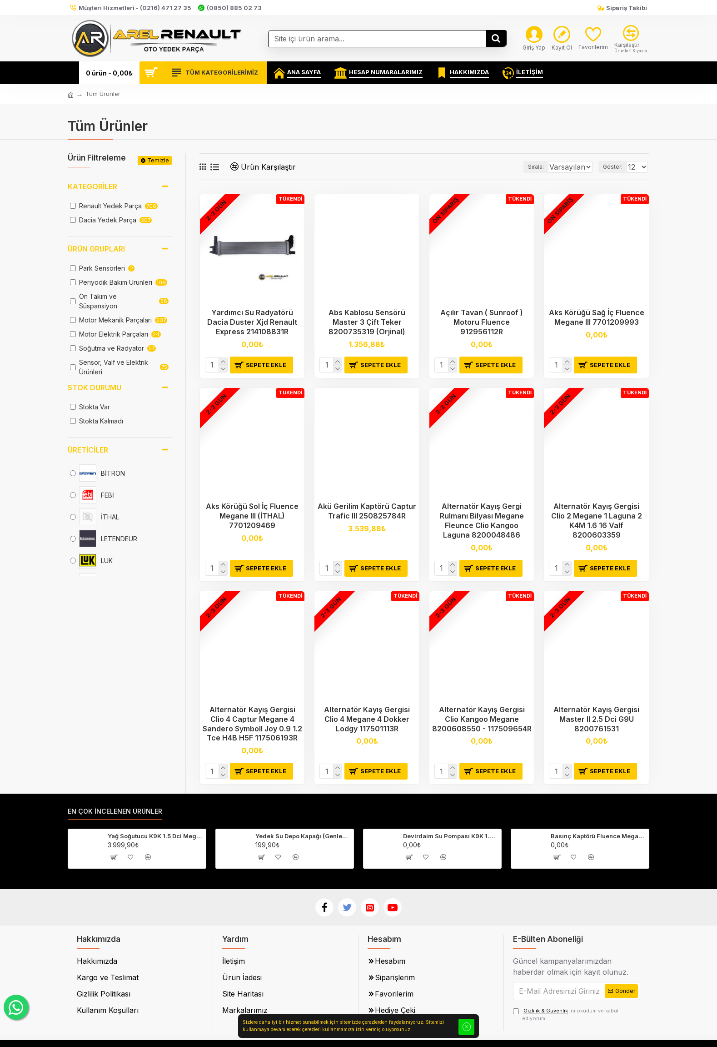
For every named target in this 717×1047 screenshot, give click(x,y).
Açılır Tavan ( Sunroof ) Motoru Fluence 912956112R (481, 322)
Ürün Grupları (96, 248)
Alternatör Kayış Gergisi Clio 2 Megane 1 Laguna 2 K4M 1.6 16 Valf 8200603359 (596, 520)
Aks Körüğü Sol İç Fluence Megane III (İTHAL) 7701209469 (252, 516)
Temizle (158, 160)
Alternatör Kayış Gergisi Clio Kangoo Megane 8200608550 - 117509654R (482, 719)
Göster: (615, 166)
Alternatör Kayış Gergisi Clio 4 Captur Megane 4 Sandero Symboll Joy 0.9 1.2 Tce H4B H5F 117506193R (252, 723)
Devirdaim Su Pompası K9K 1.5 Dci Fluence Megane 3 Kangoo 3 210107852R (450, 836)
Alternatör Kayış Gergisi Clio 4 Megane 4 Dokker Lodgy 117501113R (367, 719)
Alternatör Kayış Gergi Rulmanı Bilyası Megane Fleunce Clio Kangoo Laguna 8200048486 (482, 520)
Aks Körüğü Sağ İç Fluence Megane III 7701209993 (596, 317)
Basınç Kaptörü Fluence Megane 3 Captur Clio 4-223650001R (598, 836)
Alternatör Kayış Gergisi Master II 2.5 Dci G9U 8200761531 (596, 719)
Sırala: (522, 166)
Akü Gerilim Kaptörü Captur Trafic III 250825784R (367, 511)
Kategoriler (92, 186)
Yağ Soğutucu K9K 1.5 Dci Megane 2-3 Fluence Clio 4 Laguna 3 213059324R (155, 836)
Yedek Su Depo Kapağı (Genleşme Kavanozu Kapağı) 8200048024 (302, 836)
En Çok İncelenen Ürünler (115, 811)
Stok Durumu (94, 387)
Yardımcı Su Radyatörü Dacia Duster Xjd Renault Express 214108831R (252, 322)
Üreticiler (88, 449)
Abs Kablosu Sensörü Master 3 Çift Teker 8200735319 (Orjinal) (367, 322)
